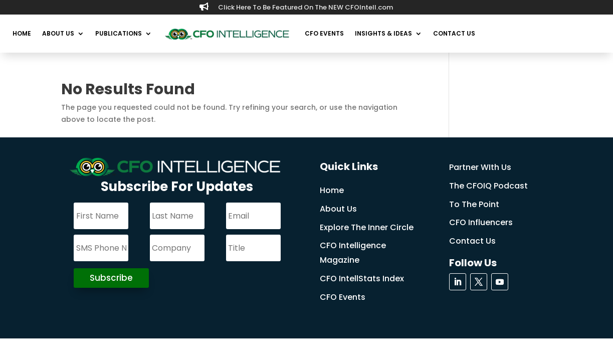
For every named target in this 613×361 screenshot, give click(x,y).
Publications (118, 33)
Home (22, 33)
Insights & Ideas (383, 33)
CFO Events (324, 33)
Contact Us (454, 33)
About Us (58, 33)
